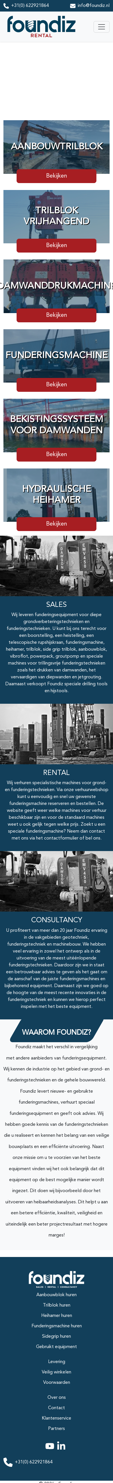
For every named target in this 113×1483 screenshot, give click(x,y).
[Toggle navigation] (102, 27)
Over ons (56, 1397)
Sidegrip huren (56, 1336)
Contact (56, 1408)
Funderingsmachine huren (56, 1326)
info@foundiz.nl (94, 5)
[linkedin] (62, 1449)
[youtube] (51, 1449)
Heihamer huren (56, 1315)
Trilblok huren (56, 1305)
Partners (56, 1428)
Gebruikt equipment (56, 1347)
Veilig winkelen (56, 1372)
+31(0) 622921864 (30, 5)
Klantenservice (56, 1418)
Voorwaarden (56, 1382)
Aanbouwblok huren (56, 1295)
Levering (56, 1362)
